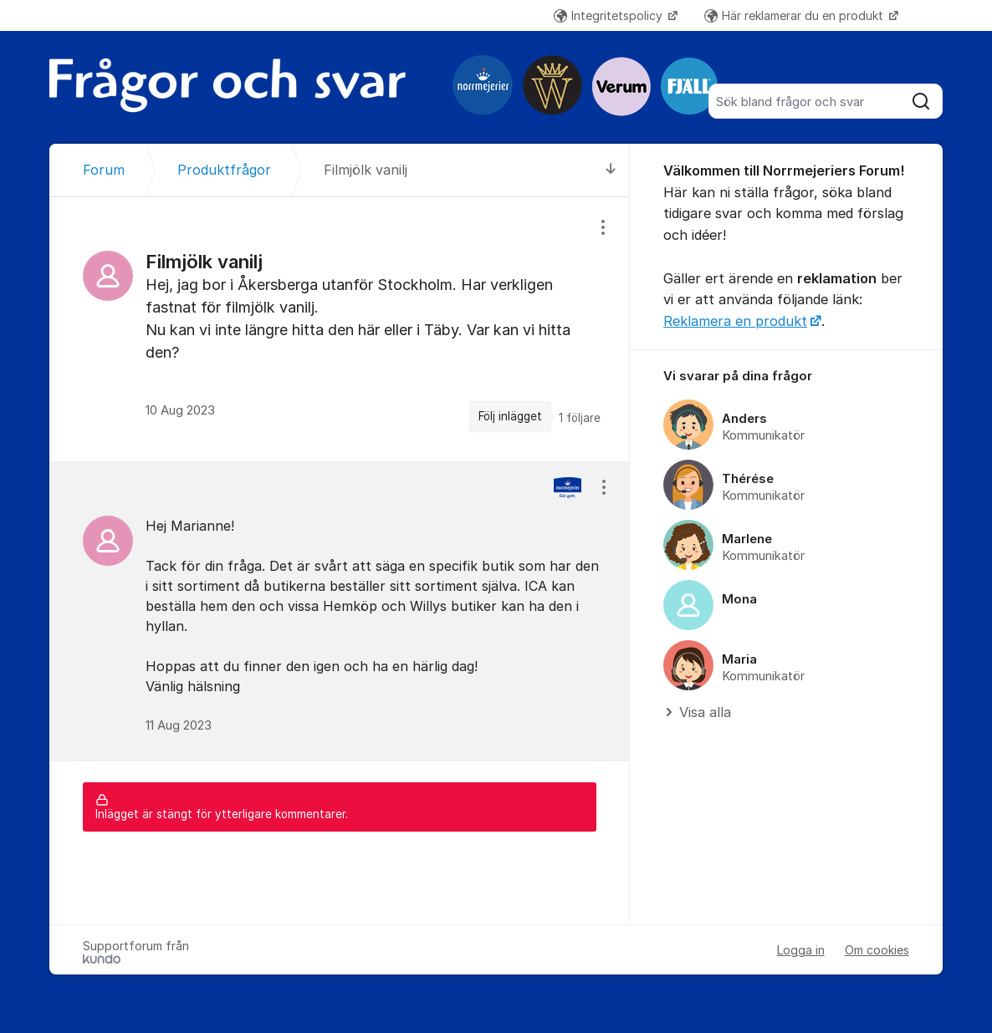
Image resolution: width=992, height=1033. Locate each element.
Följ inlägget (510, 416)
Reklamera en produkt (735, 321)
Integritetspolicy (610, 15)
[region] (339, 329)
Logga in (801, 950)
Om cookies (877, 950)
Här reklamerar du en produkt (795, 15)
